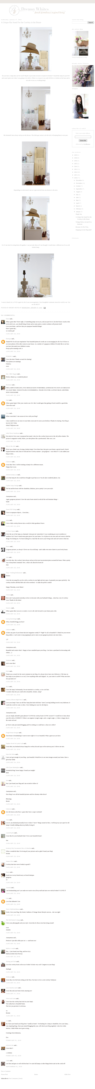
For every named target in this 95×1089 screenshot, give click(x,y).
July (77, 194)
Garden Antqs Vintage (12, 485)
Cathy (7, 1060)
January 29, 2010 (13, 804)
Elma (7, 413)
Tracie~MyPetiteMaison (13, 909)
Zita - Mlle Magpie (11, 374)
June (7, 557)
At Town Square (10, 531)
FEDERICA (9, 356)
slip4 (7, 400)
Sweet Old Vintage (11, 509)
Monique (8, 338)
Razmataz (9, 385)
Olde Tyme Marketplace (13, 767)
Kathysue (8, 977)
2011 (75, 175)
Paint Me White (10, 754)
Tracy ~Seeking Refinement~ (14, 573)
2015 (75, 163)
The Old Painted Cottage (13, 920)
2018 (75, 158)
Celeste (8, 595)
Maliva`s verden (10, 948)
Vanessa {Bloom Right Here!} (14, 699)
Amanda (8, 887)
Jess (7, 780)
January (78, 211)
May (77, 200)
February (78, 209)
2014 (75, 166)
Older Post (67, 1074)
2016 (75, 161)
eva (7, 1021)
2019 (75, 155)
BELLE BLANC (11, 446)
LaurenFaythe (10, 833)
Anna (7, 820)
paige (7, 520)
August (78, 192)
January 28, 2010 (13, 334)
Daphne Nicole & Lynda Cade (14, 743)
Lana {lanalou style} (12, 988)
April (77, 203)
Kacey (8, 546)
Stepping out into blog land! (84, 230)
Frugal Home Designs (12, 732)
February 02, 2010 (13, 1055)
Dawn (7, 319)
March (78, 206)
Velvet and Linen (11, 998)
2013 (75, 169)
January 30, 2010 (13, 932)
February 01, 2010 (13, 1040)
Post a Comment (5, 1071)
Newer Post (4, 1074)
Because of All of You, (82, 227)
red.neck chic (10, 1045)
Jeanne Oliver (10, 861)
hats (26, 940)
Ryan (7, 686)
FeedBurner (87, 144)
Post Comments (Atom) (15, 1078)
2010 (75, 178)
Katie (7, 671)
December (79, 180)
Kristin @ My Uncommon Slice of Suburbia (18, 848)
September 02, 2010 (14, 1066)
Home (36, 1074)
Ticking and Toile (11, 961)
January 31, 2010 (13, 993)
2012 (75, 172)
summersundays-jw (11, 475)
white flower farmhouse (13, 433)
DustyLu (8, 608)
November (79, 183)
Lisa (7, 898)
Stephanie (9, 660)
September (79, 189)
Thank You (79, 214)
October (78, 186)
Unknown (9, 461)
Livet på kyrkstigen (11, 619)
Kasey (8, 872)
